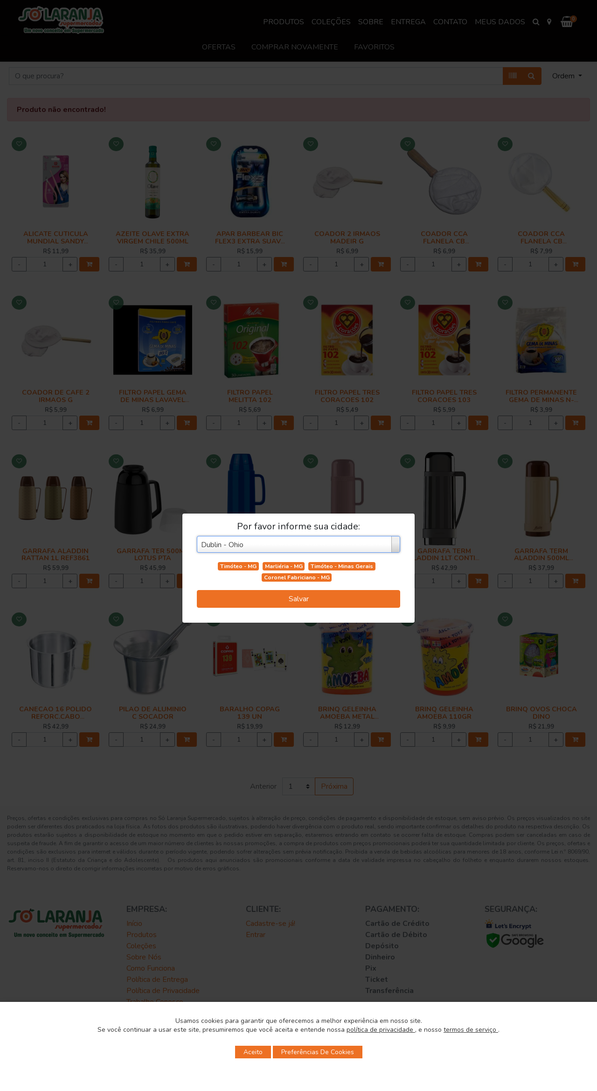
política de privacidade (381, 1029)
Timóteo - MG (238, 566)
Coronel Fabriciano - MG (297, 577)
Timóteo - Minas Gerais (342, 566)
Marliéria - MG (284, 566)
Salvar (299, 599)
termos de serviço (471, 1029)
